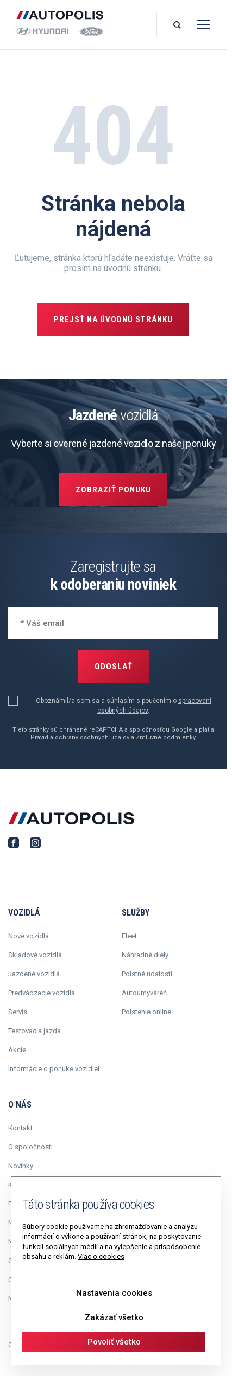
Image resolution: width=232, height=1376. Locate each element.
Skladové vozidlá (35, 955)
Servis (17, 1012)
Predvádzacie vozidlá (41, 993)
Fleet (129, 936)
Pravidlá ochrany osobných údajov (79, 737)
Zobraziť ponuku (113, 490)
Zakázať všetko (114, 1317)
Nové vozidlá (28, 936)
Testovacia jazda (34, 1031)
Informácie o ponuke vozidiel (53, 1069)
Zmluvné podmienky (165, 737)
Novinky (20, 1166)
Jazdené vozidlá (34, 974)
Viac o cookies (101, 1256)
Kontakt (20, 1128)
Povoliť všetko (114, 1342)
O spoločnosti (30, 1147)
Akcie (17, 1050)
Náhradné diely (145, 955)
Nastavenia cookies (114, 1293)
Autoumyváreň (144, 993)
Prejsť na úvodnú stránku (113, 319)
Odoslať (114, 666)
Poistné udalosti (147, 974)
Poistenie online (146, 1012)
